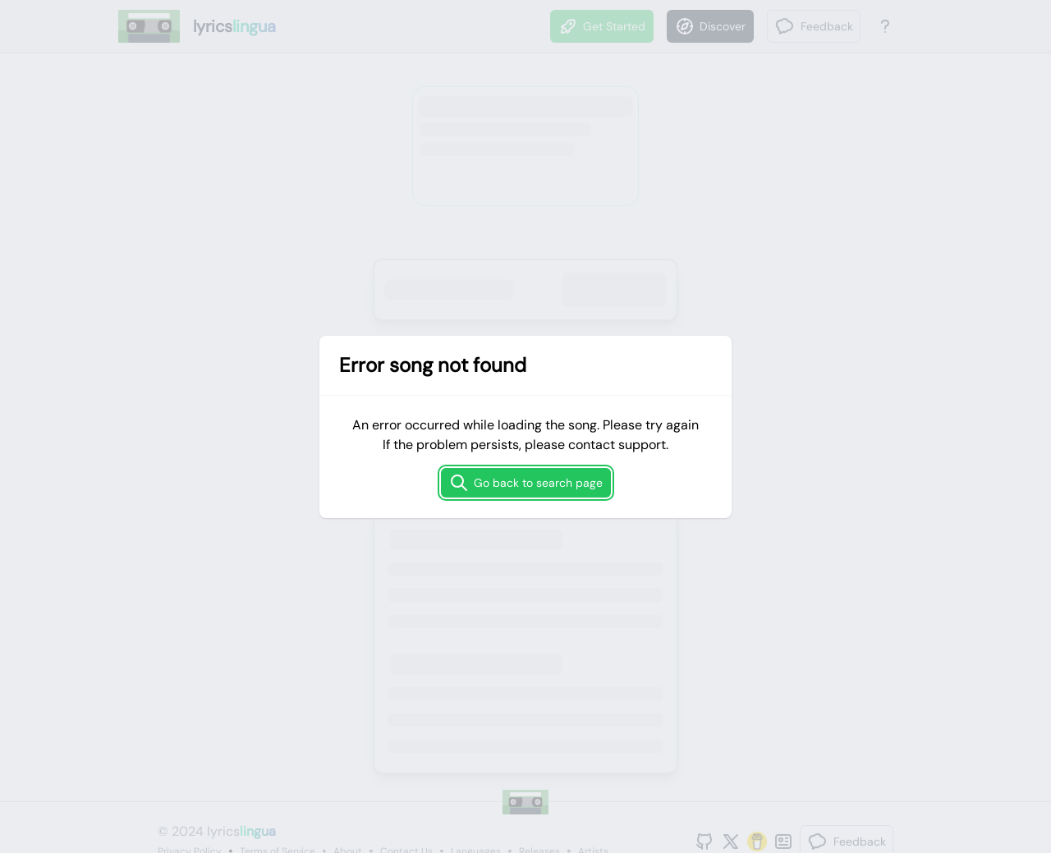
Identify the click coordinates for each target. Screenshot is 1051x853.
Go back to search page (526, 483)
